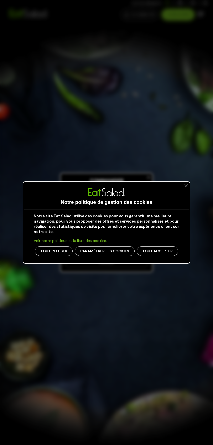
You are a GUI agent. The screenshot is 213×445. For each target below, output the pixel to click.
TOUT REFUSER (53, 251)
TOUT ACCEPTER (157, 251)
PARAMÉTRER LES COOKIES (104, 251)
